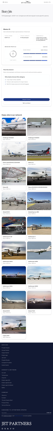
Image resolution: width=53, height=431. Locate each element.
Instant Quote (5, 365)
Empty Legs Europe (7, 382)
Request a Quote (27, 99)
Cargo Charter (5, 352)
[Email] (13, 428)
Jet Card (4, 357)
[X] (5, 428)
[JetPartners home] (26, 2)
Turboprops (5, 375)
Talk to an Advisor (27, 103)
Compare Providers (7, 362)
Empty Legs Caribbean (7, 385)
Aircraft (4, 372)
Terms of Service (6, 405)
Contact (4, 397)
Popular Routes (6, 360)
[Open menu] (5, 2)
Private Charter (6, 347)
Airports (4, 377)
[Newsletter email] (24, 412)
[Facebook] (10, 428)
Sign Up (49, 412)
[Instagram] (2, 428)
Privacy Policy (5, 402)
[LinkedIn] (8, 428)
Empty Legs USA (6, 380)
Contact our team (7, 415)
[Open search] (47, 2)
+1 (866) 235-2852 (18, 415)
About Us (4, 395)
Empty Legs (5, 355)
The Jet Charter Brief (7, 400)
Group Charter (5, 350)
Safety (3, 387)
